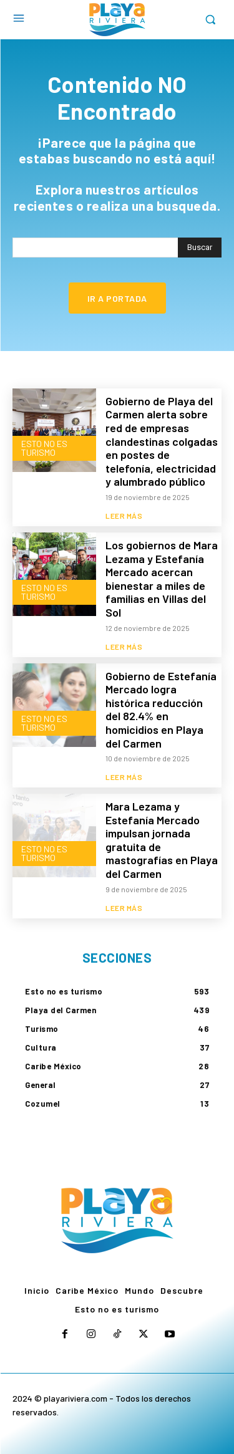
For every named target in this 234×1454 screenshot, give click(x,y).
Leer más (123, 515)
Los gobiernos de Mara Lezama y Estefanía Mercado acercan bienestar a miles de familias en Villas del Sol (161, 578)
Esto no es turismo (44, 448)
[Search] (200, 248)
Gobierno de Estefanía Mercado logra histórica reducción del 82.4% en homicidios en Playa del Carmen (161, 709)
